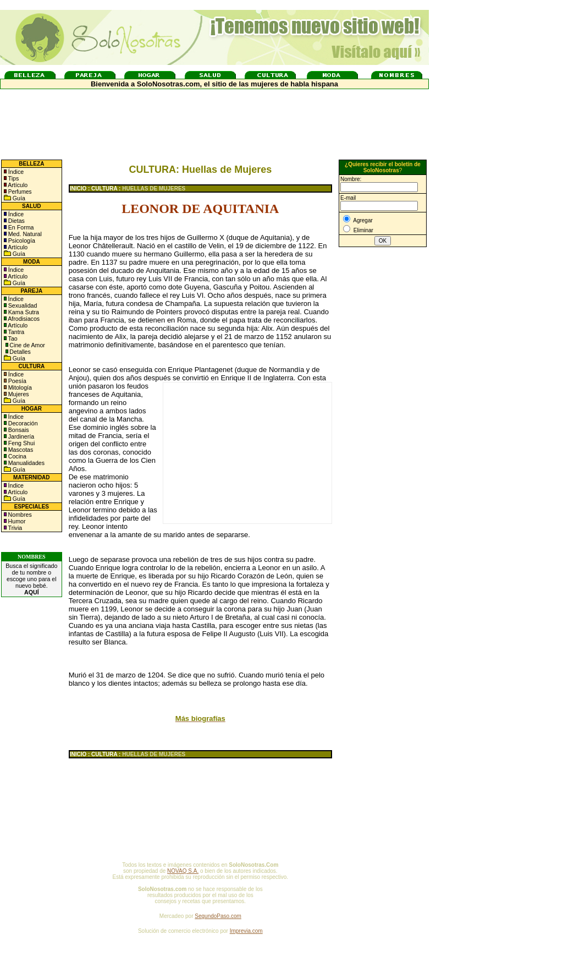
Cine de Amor (27, 345)
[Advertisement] (247, 453)
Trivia (14, 527)
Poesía (16, 381)
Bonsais (18, 430)
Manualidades (26, 463)
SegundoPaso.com (218, 916)
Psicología (21, 240)
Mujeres (18, 394)
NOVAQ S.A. (182, 871)
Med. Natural (24, 234)
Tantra (15, 332)
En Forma (20, 227)
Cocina (16, 456)
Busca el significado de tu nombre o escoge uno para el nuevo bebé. (31, 578)
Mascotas (20, 449)
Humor (17, 521)
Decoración (22, 423)
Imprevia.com (246, 931)
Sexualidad (22, 305)
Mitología (19, 387)
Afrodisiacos (23, 318)
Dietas (16, 220)
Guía (18, 198)
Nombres (20, 514)
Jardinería (20, 436)
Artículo (17, 185)
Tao (12, 338)
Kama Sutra (23, 312)
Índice (15, 171)
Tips (13, 178)
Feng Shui (21, 443)
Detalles (20, 351)
